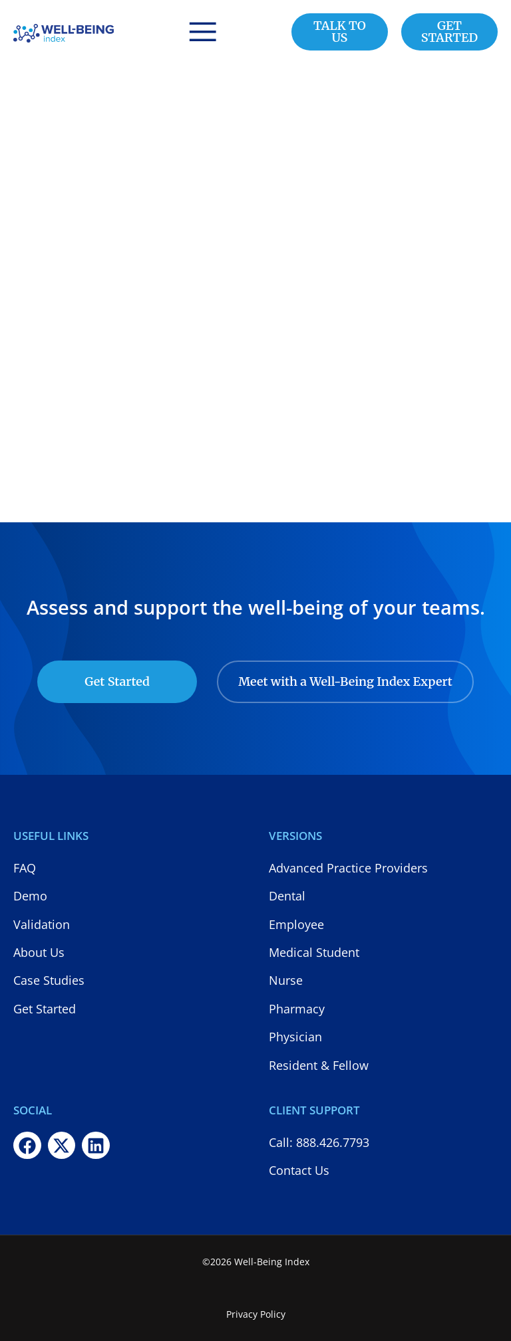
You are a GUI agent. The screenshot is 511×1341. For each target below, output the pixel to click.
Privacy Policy (255, 1314)
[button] (203, 32)
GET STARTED (449, 31)
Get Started (117, 681)
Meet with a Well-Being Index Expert (345, 681)
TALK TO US (339, 31)
